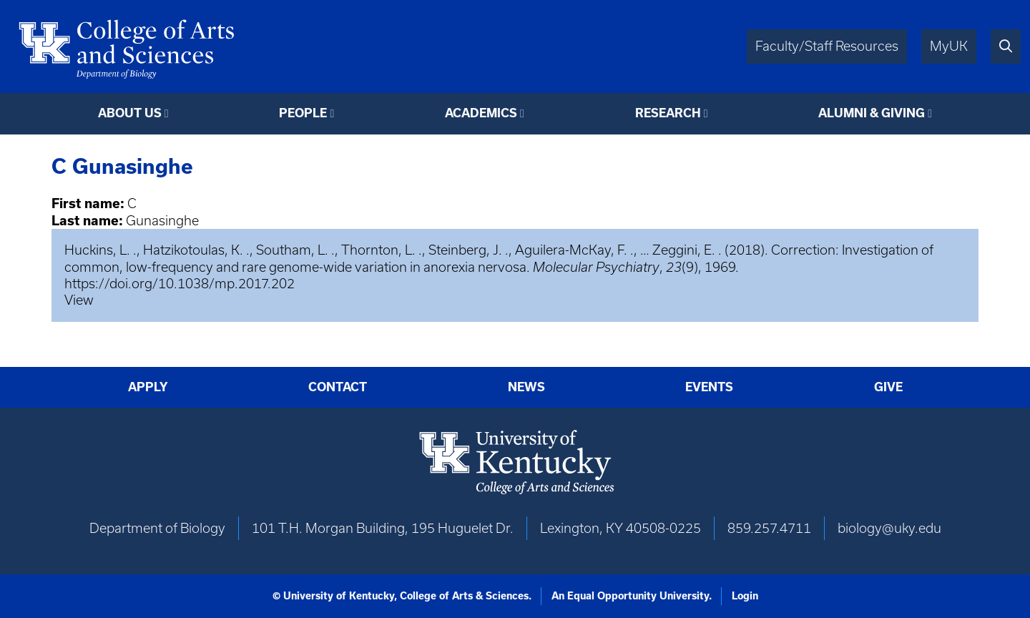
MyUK (949, 46)
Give (888, 387)
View (79, 300)
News (526, 387)
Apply (148, 387)
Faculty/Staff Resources (826, 46)
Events (709, 387)
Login (745, 596)
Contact (337, 387)
